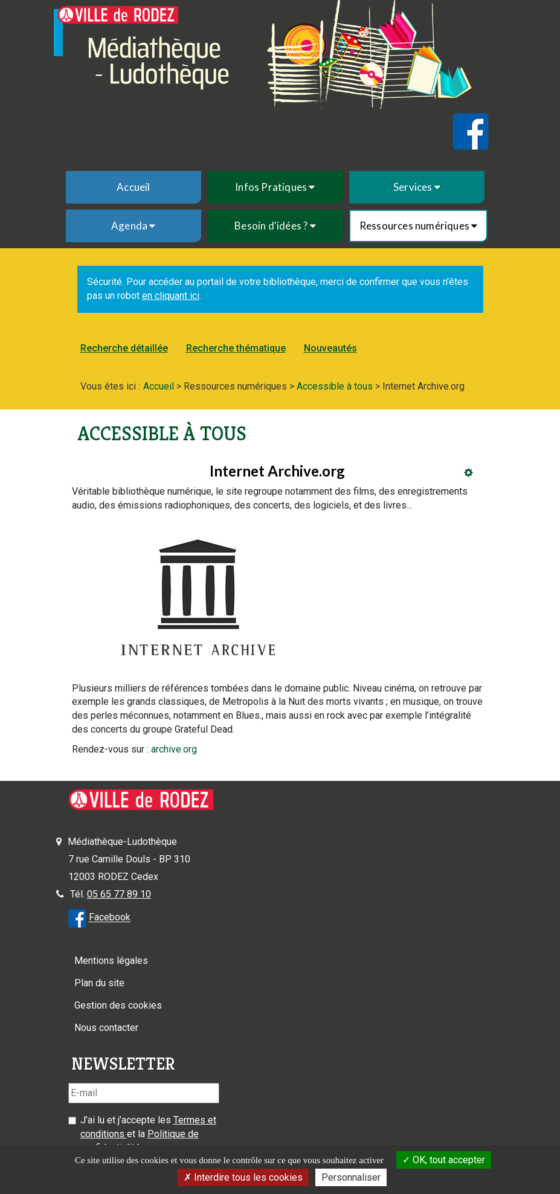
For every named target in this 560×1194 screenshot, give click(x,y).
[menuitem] (134, 187)
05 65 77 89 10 (119, 894)
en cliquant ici (170, 295)
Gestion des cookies (118, 1005)
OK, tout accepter (443, 1160)
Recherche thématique (236, 348)
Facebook (109, 917)
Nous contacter (106, 1027)
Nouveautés (330, 348)
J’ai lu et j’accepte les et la (148, 1134)
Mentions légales (111, 960)
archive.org (174, 749)
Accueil (133, 187)
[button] (275, 187)
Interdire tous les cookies (243, 1177)
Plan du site (99, 983)
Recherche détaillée (124, 348)
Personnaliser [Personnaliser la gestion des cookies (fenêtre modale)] (351, 1177)
